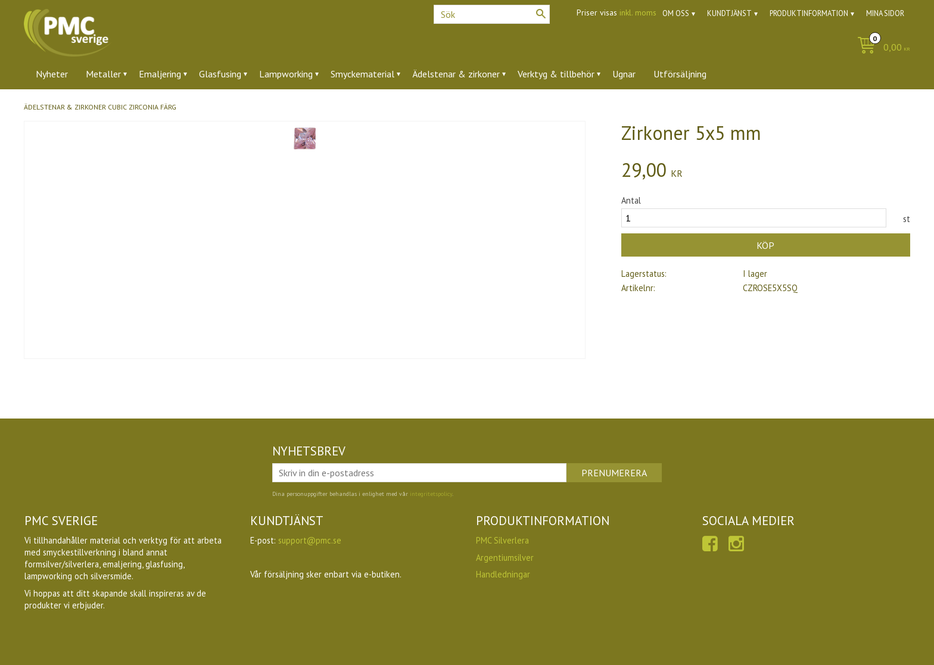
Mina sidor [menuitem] (885, 13)
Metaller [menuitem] (103, 74)
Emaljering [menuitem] (160, 74)
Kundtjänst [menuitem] (729, 13)
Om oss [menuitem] (675, 13)
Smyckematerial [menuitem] (362, 74)
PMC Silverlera (502, 540)
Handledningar (503, 574)
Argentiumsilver (505, 557)
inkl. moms (637, 12)
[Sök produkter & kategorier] (492, 14)
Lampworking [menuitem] (286, 74)
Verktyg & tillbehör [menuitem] (556, 74)
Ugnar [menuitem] (624, 74)
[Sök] (541, 14)
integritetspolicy (431, 494)
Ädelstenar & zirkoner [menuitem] (456, 74)
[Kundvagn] (880, 48)
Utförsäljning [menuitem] (679, 74)
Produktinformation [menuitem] (809, 13)
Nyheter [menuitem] (52, 74)
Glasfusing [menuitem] (220, 74)
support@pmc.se (309, 540)
